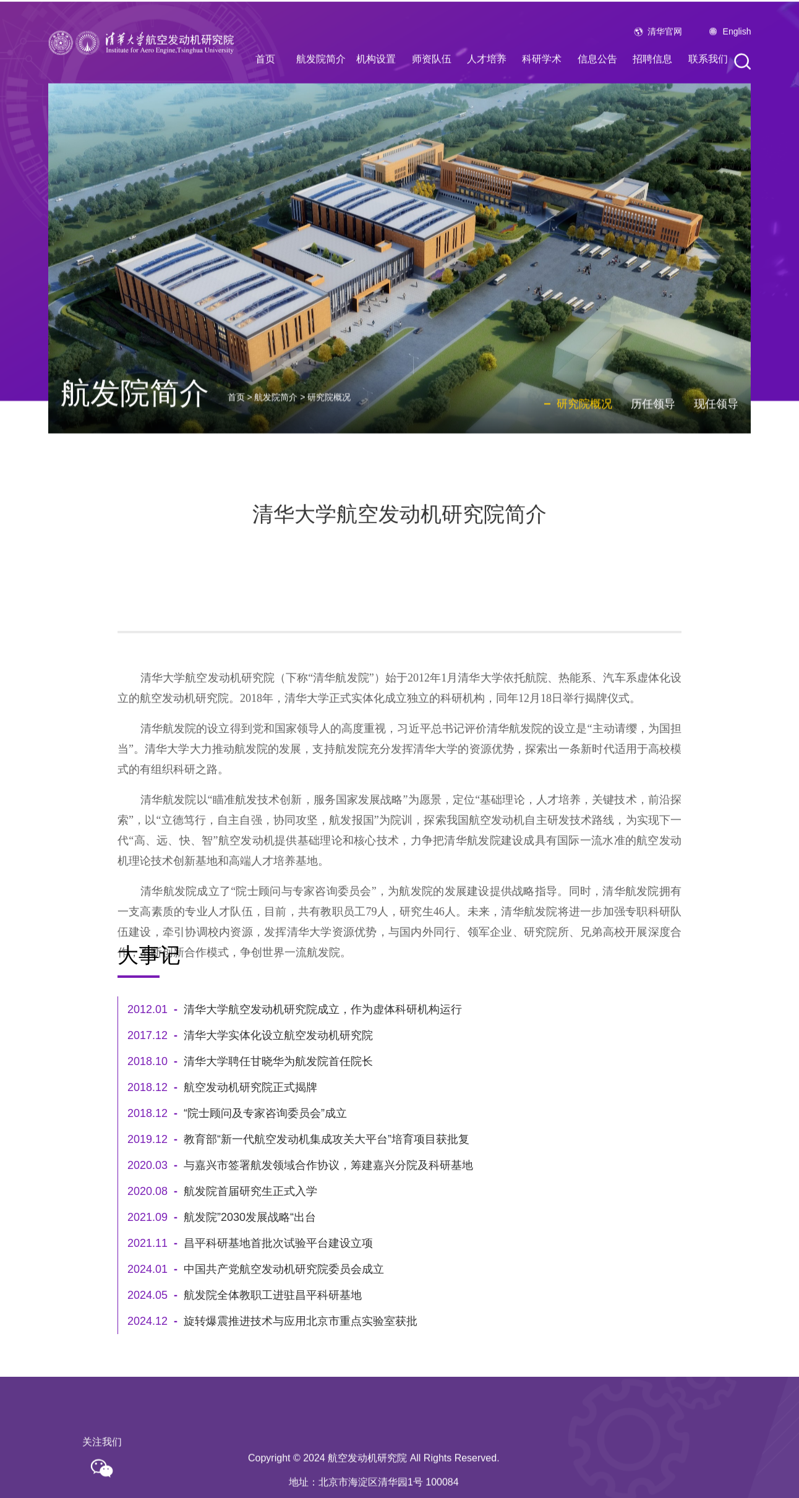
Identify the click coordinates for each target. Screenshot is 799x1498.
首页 (265, 79)
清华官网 (664, 52)
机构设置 (376, 79)
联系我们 (708, 79)
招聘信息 (652, 79)
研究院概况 (329, 435)
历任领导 (653, 441)
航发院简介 (321, 79)
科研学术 (542, 79)
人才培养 (486, 79)
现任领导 (716, 441)
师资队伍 (431, 79)
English (737, 52)
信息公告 (597, 79)
